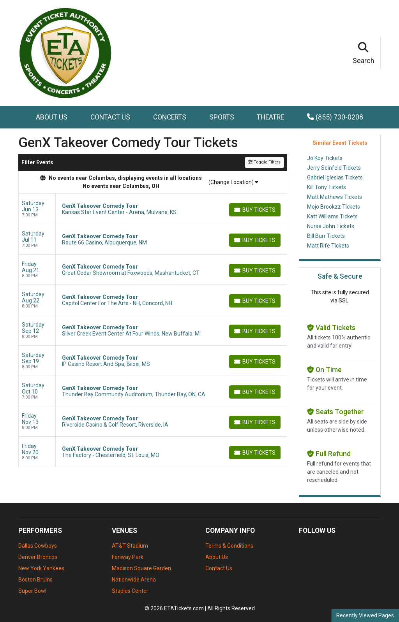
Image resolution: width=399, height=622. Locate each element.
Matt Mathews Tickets (334, 197)
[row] (152, 209)
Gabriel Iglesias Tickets (335, 177)
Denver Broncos (37, 557)
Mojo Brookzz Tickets (333, 207)
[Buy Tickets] (255, 209)
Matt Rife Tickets (328, 245)
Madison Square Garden (141, 568)
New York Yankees (41, 568)
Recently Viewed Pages (365, 615)
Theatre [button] (270, 117)
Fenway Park (127, 557)
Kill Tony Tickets (326, 187)
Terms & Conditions (229, 546)
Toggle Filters (264, 162)
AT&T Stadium (130, 546)
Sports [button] (221, 117)
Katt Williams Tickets (332, 216)
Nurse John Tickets (330, 226)
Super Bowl (32, 591)
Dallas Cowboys (37, 546)
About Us (51, 117)
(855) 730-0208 (335, 117)
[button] (363, 53)
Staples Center (130, 591)
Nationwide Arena (134, 579)
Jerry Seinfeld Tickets (334, 168)
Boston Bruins (35, 579)
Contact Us (110, 117)
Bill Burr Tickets (326, 236)
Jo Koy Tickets (325, 158)
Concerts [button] (169, 117)
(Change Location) (233, 182)
